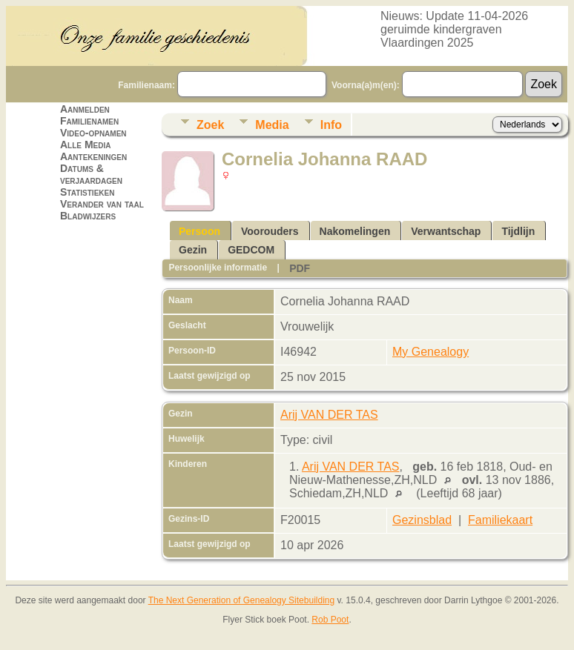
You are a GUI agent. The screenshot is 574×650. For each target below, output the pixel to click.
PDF (299, 268)
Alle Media (85, 144)
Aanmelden (85, 109)
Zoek (210, 125)
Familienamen (89, 121)
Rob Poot (330, 619)
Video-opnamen (93, 133)
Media (271, 125)
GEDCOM (251, 250)
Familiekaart (500, 520)
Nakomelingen (355, 231)
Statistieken (87, 192)
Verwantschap (446, 231)
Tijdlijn (518, 231)
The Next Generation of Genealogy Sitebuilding (241, 600)
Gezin (193, 250)
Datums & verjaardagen (91, 174)
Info (331, 125)
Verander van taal (102, 204)
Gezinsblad (422, 520)
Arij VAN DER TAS (329, 414)
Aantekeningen (93, 156)
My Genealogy (430, 351)
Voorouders (270, 231)
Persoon (199, 231)
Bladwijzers (88, 216)
